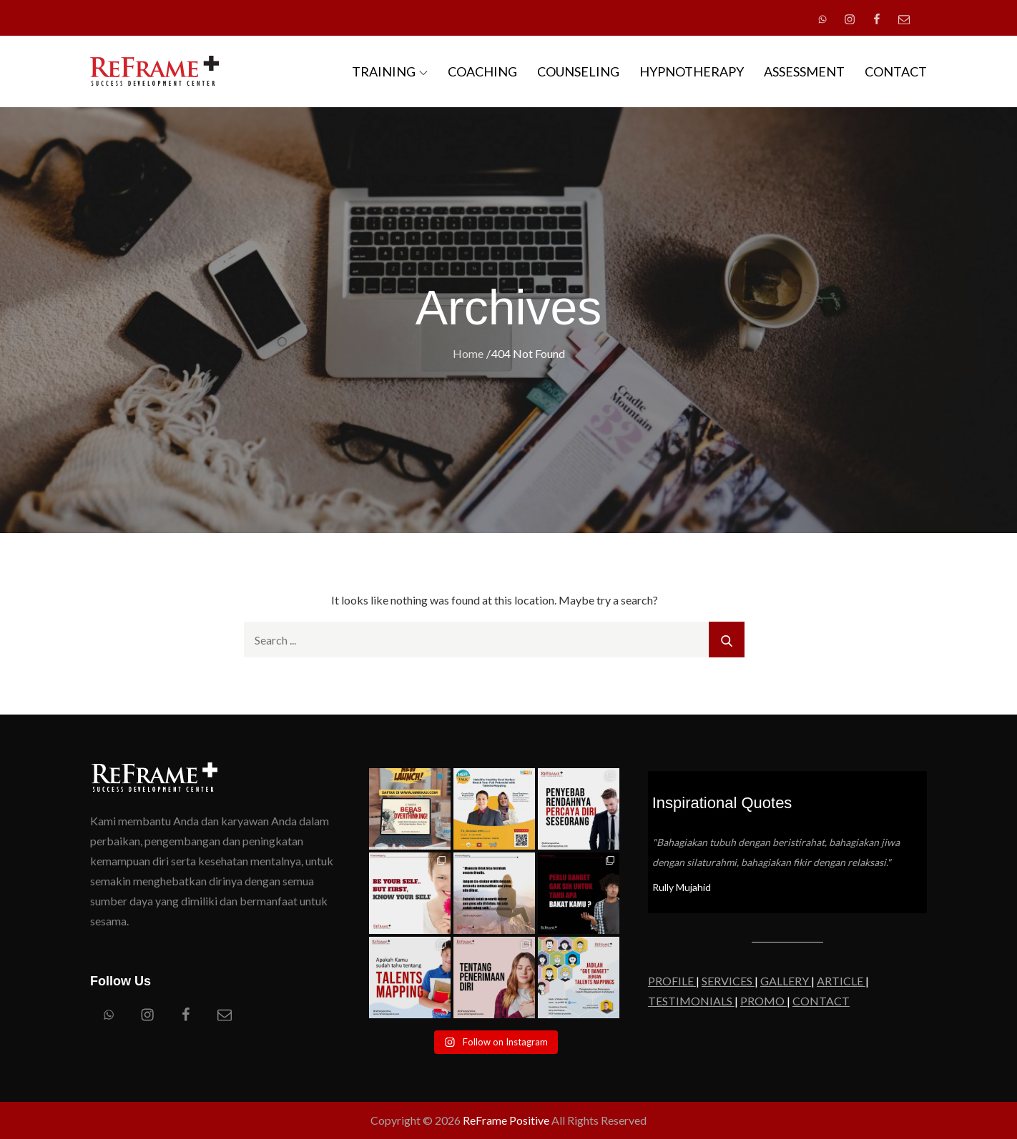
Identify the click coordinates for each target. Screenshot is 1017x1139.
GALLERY (785, 981)
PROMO (763, 1001)
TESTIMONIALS (691, 1001)
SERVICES (728, 981)
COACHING (482, 71)
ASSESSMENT (804, 71)
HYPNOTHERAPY (691, 71)
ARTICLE (841, 981)
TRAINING (390, 71)
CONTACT (896, 71)
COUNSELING (578, 71)
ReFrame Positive (506, 1120)
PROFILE (672, 981)
